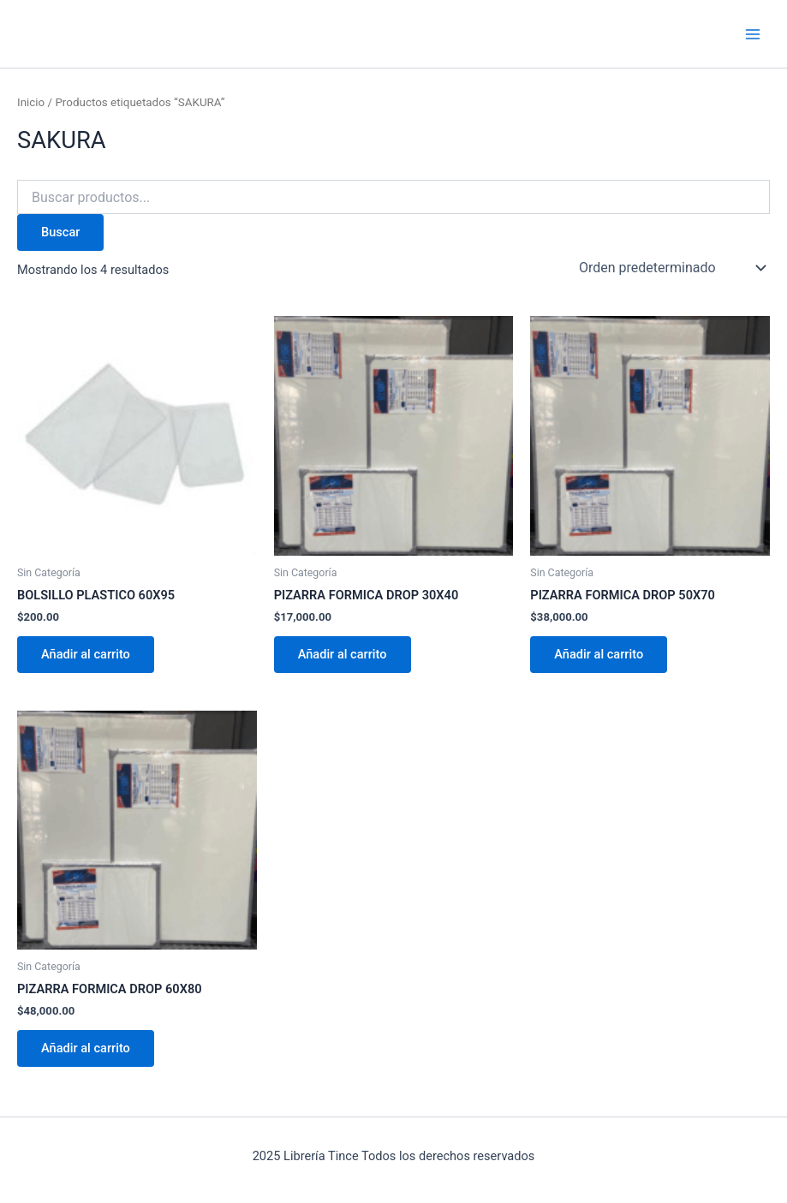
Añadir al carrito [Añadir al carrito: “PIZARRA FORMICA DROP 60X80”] (85, 1048)
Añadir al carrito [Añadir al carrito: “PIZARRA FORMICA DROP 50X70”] (598, 654)
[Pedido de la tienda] (671, 268)
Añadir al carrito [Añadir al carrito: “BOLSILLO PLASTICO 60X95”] (85, 654)
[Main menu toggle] (753, 33)
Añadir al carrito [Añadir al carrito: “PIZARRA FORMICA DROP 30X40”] (342, 654)
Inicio (31, 102)
